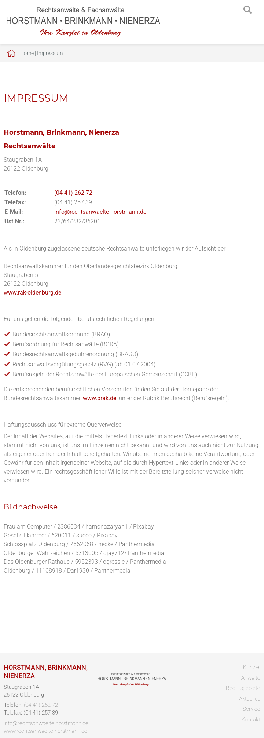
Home (27, 53)
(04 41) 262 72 (73, 192)
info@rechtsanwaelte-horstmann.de (100, 211)
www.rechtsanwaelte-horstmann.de (45, 731)
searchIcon (247, 10)
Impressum (50, 53)
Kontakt (251, 719)
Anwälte (250, 678)
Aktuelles (249, 698)
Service (251, 709)
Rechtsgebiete (243, 688)
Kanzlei (251, 667)
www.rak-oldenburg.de (32, 292)
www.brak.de (99, 398)
